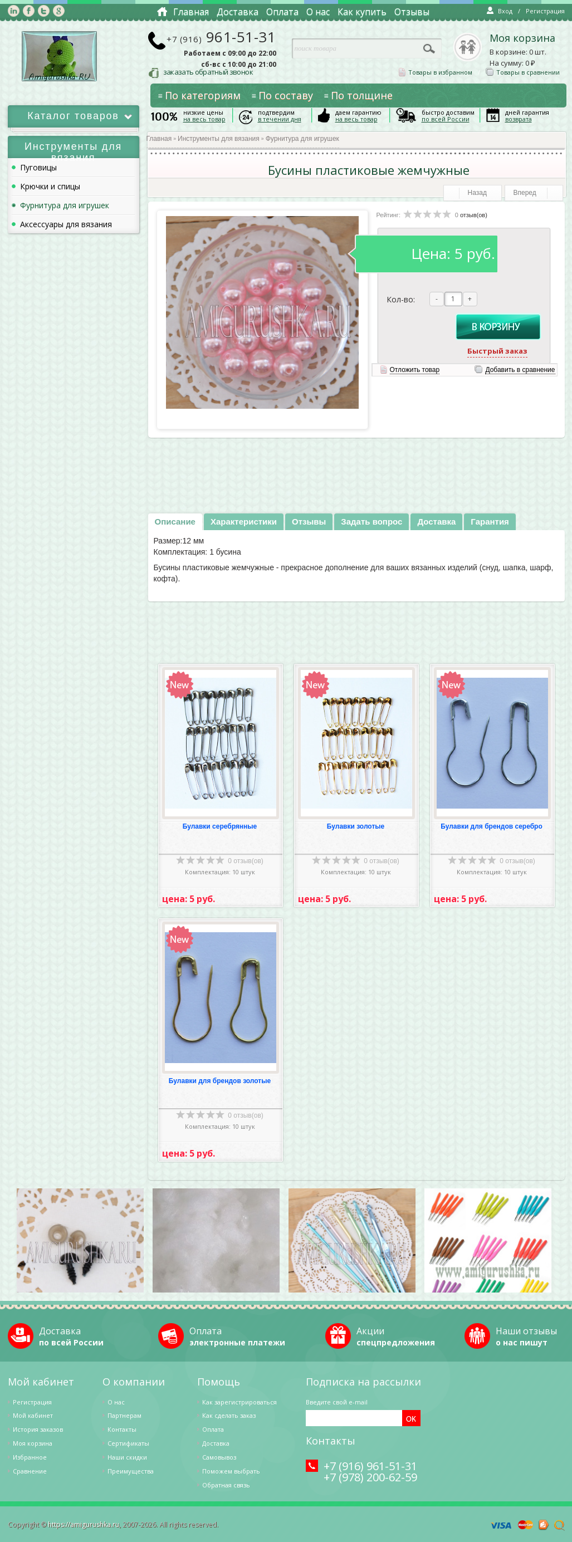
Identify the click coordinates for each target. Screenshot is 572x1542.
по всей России (446, 119)
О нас (318, 12)
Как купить (362, 12)
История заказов (38, 1429)
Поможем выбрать (231, 1471)
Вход (499, 11)
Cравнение (30, 1471)
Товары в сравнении (523, 72)
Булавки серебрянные (220, 826)
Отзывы (411, 12)
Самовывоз (219, 1457)
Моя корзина (522, 38)
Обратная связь (226, 1485)
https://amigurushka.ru (83, 1524)
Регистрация (545, 11)
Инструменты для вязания (219, 139)
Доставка (237, 12)
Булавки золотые (355, 826)
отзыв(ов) (473, 215)
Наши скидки (127, 1457)
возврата (518, 119)
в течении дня (279, 119)
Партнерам (124, 1415)
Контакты (121, 1429)
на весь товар (204, 119)
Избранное (30, 1457)
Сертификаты (128, 1443)
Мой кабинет (33, 1415)
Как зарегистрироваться (239, 1402)
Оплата (282, 12)
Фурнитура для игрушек (302, 139)
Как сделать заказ (229, 1415)
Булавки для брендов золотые (220, 1081)
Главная (191, 12)
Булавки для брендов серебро (491, 826)
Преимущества (130, 1471)
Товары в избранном (435, 72)
